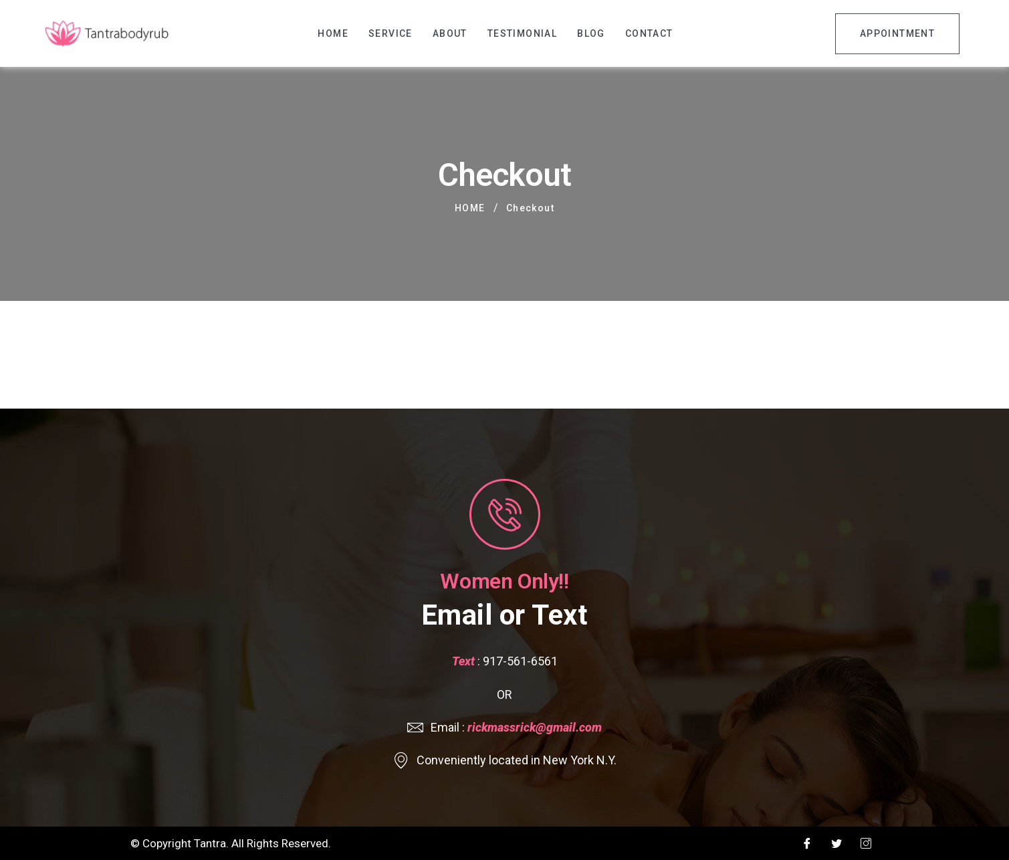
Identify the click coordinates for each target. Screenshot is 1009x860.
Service (390, 33)
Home (333, 33)
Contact (649, 33)
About (450, 33)
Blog (591, 33)
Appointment (897, 33)
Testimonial (522, 33)
